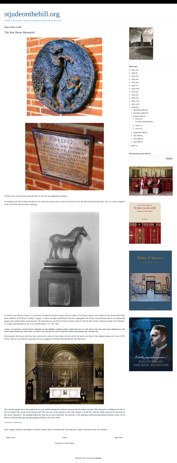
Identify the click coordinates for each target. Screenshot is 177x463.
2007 (134, 146)
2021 (134, 70)
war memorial (102, 430)
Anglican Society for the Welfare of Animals (24, 430)
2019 (134, 76)
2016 (134, 86)
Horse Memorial (70, 430)
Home (65, 437)
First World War (58, 430)
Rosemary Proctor (90, 430)
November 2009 (139, 113)
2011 (134, 101)
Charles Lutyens (46, 430)
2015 (134, 89)
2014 (134, 92)
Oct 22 (137, 125)
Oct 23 (137, 119)
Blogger (98, 458)
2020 (134, 73)
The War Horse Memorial (19, 32)
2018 (134, 79)
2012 (134, 98)
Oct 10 (137, 129)
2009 (134, 107)
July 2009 (137, 136)
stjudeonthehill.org (32, 14)
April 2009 (137, 142)
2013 (134, 95)
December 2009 (139, 110)
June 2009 (137, 139)
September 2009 (139, 132)
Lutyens (80, 430)
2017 (134, 82)
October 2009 (138, 116)
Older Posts (119, 437)
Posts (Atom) (69, 443)
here (9, 422)
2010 (134, 104)
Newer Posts (10, 437)
